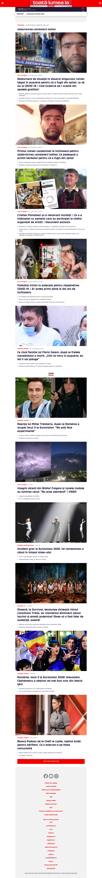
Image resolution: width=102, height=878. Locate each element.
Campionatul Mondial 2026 (35, 14)
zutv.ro (51, 861)
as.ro (51, 829)
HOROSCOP (20, 14)
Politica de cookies (51, 783)
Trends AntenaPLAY (51, 865)
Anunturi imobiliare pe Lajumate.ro (51, 811)
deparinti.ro (51, 840)
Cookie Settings (51, 786)
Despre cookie (51, 801)
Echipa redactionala (51, 815)
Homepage (20, 25)
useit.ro (51, 854)
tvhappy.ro (51, 851)
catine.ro (51, 833)
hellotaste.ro (51, 837)
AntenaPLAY (51, 869)
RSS (51, 797)
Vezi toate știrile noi (51, 761)
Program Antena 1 (51, 804)
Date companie (51, 793)
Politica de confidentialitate (51, 790)
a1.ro (51, 822)
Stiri (51, 808)
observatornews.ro (51, 847)
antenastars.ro (51, 826)
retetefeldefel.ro (51, 858)
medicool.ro (51, 844)
